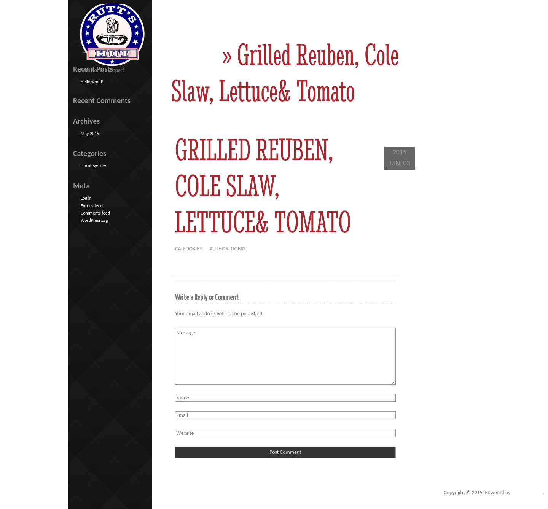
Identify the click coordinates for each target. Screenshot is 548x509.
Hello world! (92, 81)
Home (194, 55)
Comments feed (95, 213)
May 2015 (90, 133)
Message (285, 356)
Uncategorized (94, 166)
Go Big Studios (527, 492)
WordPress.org (94, 220)
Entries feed (92, 205)
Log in (86, 198)
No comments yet (272, 248)
